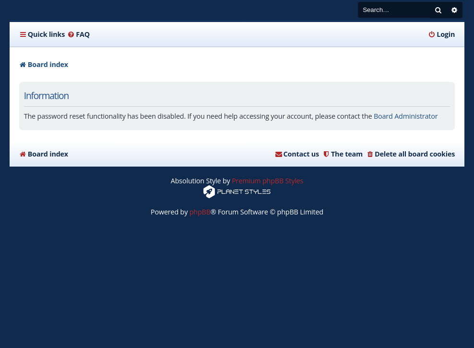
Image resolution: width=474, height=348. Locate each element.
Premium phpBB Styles (267, 180)
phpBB (200, 211)
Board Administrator (406, 116)
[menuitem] (78, 34)
